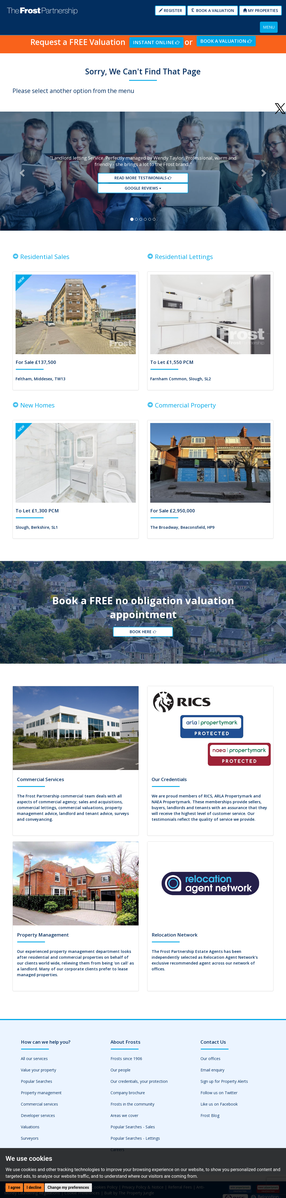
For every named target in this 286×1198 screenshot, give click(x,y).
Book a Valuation (212, 10)
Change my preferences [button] (68, 1187)
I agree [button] (14, 1187)
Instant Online (156, 42)
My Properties (260, 10)
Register (170, 10)
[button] (21, 172)
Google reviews (143, 189)
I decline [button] (34, 1187)
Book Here (143, 635)
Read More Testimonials (142, 179)
